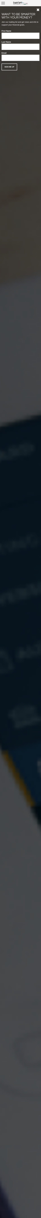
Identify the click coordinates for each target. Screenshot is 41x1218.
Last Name (6, 42)
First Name (6, 31)
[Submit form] (9, 67)
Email (4, 53)
